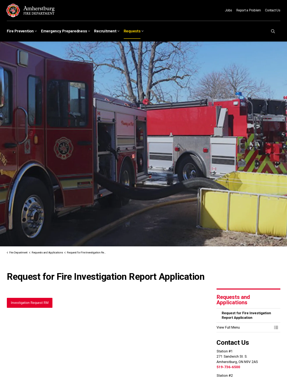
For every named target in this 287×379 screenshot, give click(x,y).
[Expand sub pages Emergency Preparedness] (89, 31)
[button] (244, 327)
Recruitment (105, 31)
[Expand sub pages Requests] (142, 31)
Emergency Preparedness (64, 31)
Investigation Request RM (29, 303)
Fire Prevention (20, 31)
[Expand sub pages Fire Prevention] (36, 31)
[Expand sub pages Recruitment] (118, 31)
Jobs (228, 10)
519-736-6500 (228, 367)
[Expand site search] (273, 31)
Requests (132, 31)
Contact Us (272, 10)
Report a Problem (248, 10)
